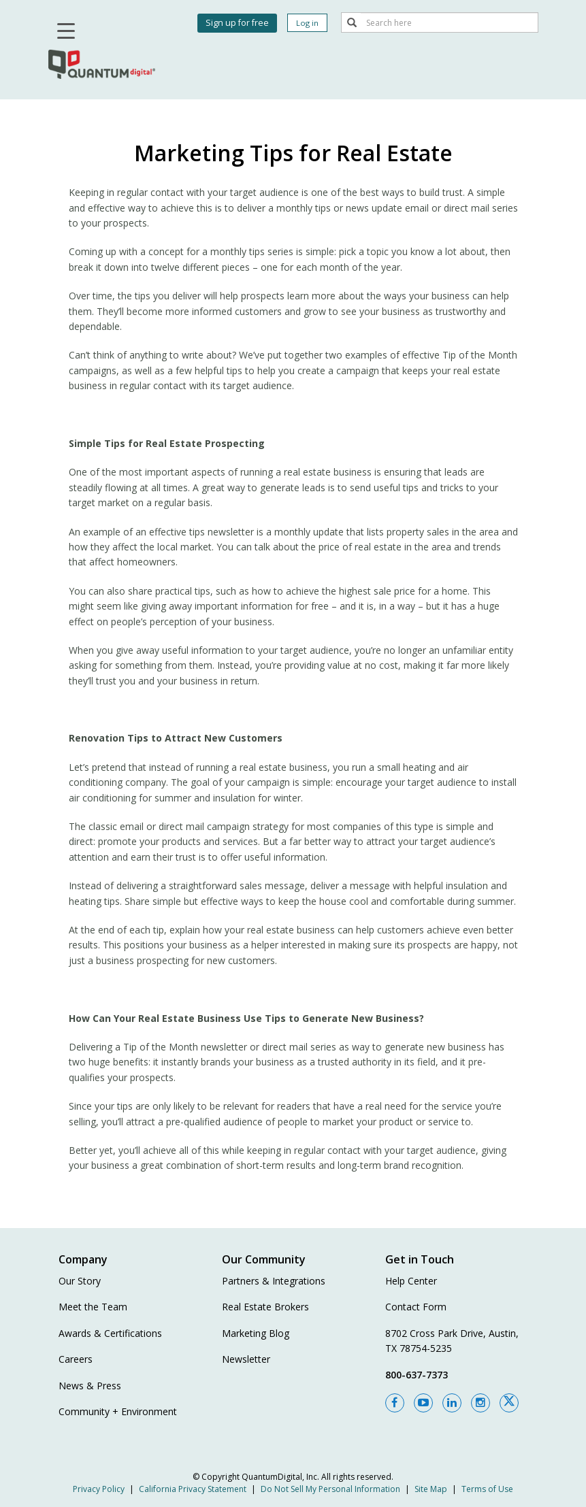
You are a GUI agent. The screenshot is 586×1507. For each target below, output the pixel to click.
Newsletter (246, 1359)
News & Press (90, 1385)
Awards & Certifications (110, 1333)
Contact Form (415, 1306)
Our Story (80, 1280)
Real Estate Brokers (265, 1306)
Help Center (411, 1280)
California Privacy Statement (192, 1489)
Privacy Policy (99, 1489)
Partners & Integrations (273, 1280)
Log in (307, 23)
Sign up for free (237, 23)
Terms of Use (487, 1489)
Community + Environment (118, 1411)
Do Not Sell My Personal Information (330, 1489)
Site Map (430, 1489)
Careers (76, 1359)
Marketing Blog (255, 1333)
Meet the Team (93, 1306)
